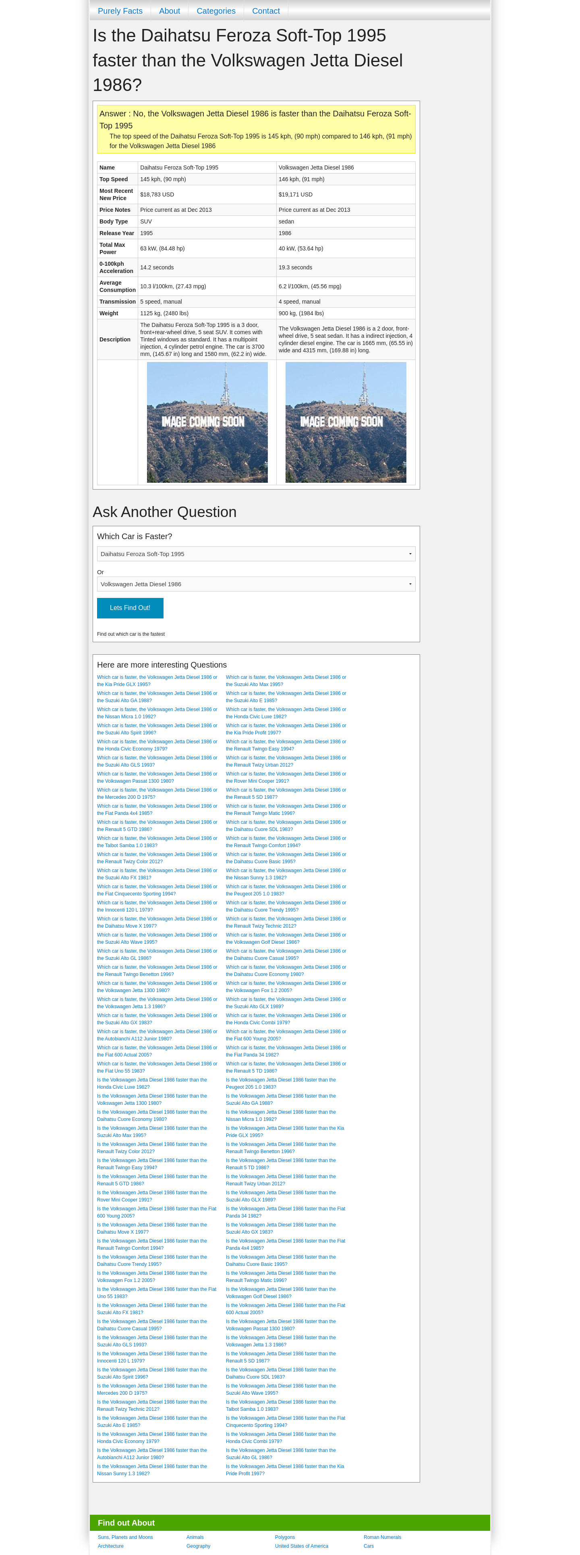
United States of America (301, 1546)
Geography (198, 1546)
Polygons (285, 1537)
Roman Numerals (382, 1537)
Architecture (111, 1546)
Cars (369, 1546)
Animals (195, 1537)
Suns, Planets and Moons (125, 1537)
